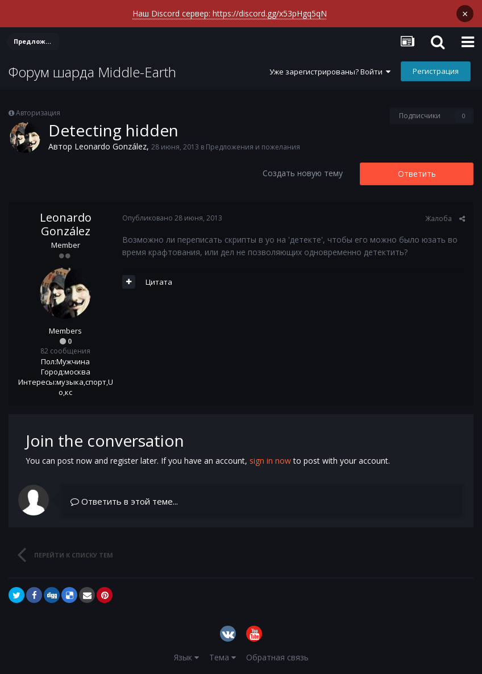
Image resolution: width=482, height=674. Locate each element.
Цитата (159, 282)
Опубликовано (172, 218)
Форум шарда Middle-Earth (92, 72)
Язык (186, 657)
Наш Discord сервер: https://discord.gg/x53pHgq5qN (229, 13)
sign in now (270, 460)
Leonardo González (110, 146)
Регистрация (436, 71)
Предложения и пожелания (253, 147)
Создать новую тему (303, 173)
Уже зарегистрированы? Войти (329, 71)
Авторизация (38, 113)
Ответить (417, 173)
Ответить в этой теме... (124, 501)
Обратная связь (277, 657)
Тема (222, 657)
